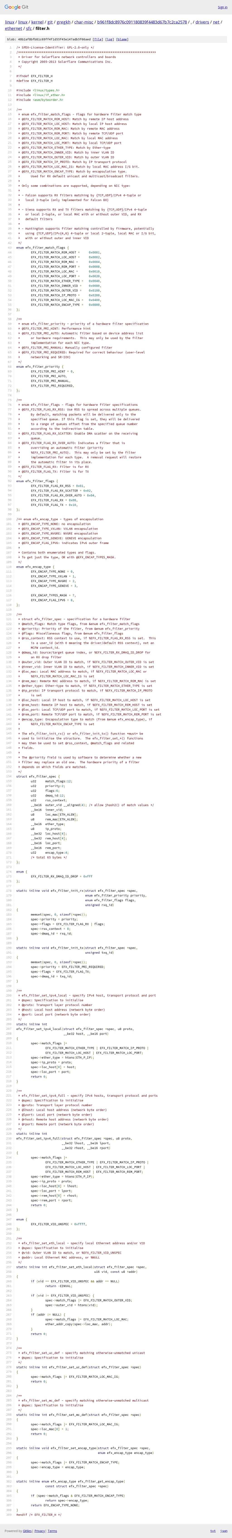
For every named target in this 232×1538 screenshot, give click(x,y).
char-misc (83, 22)
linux (9, 22)
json (223, 1531)
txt (213, 1531)
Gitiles (27, 1531)
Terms (52, 1531)
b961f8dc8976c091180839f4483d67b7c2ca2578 (142, 22)
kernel (37, 22)
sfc (29, 28)
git (50, 22)
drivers (202, 22)
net (216, 22)
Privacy (39, 1531)
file (98, 39)
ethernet (13, 28)
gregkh (63, 22)
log (109, 39)
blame (122, 39)
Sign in (222, 7)
